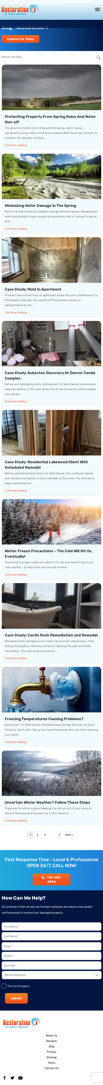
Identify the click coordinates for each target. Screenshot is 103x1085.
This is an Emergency (18, 986)
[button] (20, 39)
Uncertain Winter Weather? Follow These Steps (47, 802)
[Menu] (97, 9)
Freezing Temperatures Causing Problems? (44, 719)
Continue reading (16, 144)
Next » (69, 835)
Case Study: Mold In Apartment (33, 289)
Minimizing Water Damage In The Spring (40, 205)
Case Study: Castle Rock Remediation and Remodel (51, 635)
